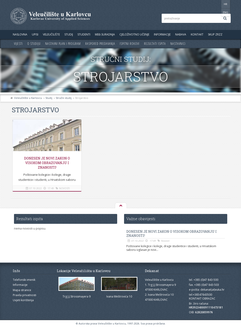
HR (216, 4)
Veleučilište (51, 34)
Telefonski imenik (24, 280)
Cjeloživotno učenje (134, 34)
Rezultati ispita (155, 43)
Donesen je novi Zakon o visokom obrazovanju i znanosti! (47, 163)
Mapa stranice (22, 290)
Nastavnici (178, 43)
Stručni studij (64, 98)
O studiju (34, 43)
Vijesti (18, 43)
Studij (68, 34)
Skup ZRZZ (215, 34)
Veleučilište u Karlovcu (28, 98)
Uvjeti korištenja (23, 300)
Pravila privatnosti (24, 295)
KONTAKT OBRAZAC (202, 298)
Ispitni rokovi (129, 43)
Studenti (84, 34)
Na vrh (121, 205)
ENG (226, 4)
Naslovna (20, 34)
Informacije (162, 34)
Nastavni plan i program (63, 43)
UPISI (35, 34)
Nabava (180, 34)
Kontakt (197, 34)
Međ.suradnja (105, 34)
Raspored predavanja (100, 43)
